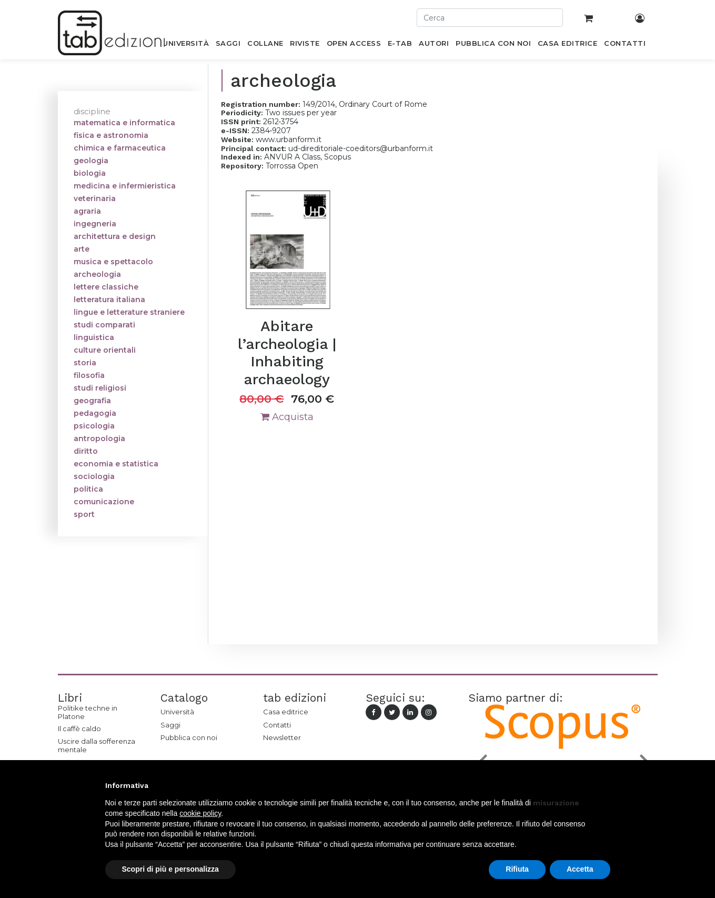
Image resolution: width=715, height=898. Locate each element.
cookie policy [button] (200, 813)
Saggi (170, 725)
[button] (605, 785)
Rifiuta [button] (517, 869)
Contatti (277, 725)
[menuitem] (186, 45)
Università (177, 711)
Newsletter (282, 737)
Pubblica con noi (188, 737)
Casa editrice (285, 711)
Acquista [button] (287, 417)
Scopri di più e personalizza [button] (170, 869)
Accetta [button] (580, 869)
